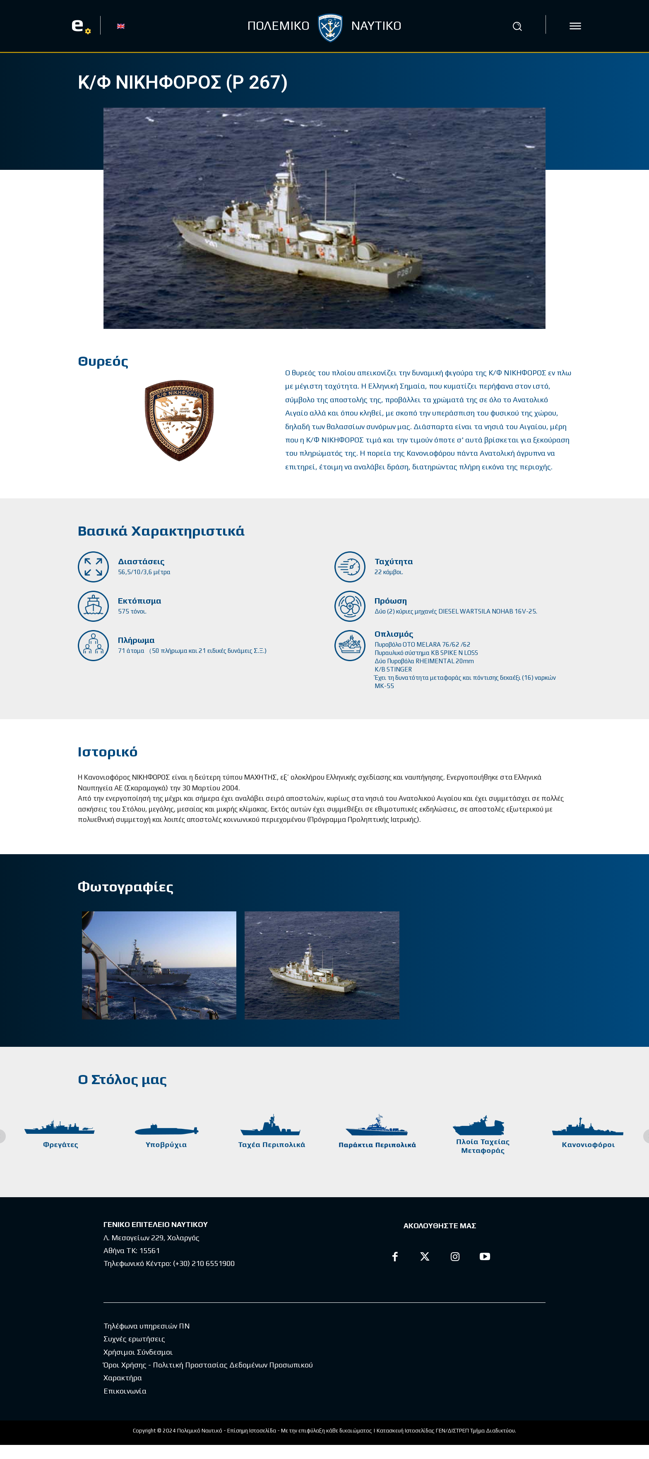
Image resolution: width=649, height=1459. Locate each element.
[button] (517, 26)
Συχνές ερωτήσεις (134, 1352)
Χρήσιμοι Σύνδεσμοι (138, 1366)
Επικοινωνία (125, 1405)
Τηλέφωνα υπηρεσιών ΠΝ (146, 1340)
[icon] (575, 26)
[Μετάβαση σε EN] (121, 25)
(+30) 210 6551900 (204, 1263)
